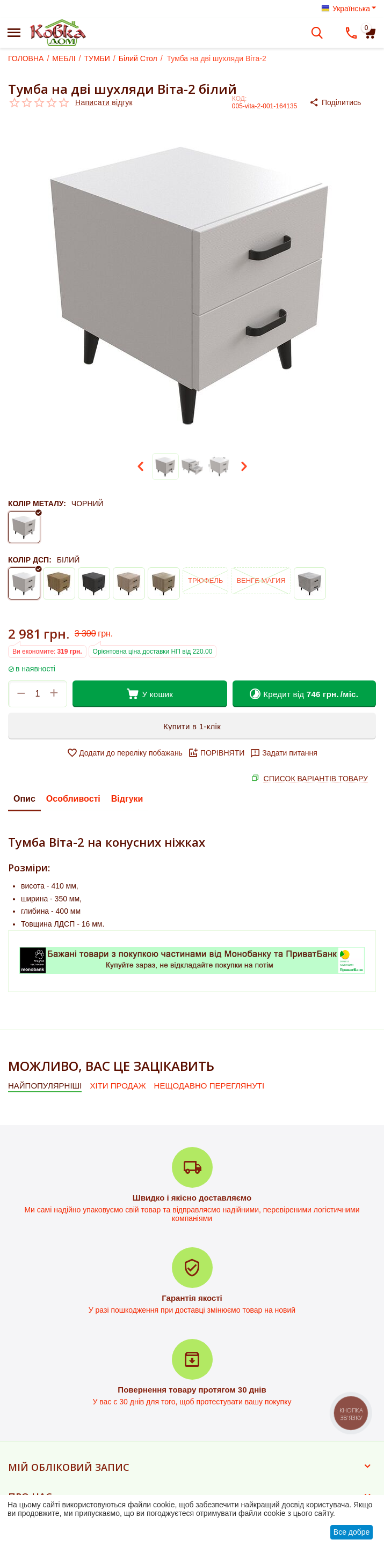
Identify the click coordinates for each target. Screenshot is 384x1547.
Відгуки (127, 798)
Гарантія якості (192, 1297)
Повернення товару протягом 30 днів (192, 1389)
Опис (24, 798)
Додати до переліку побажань (125, 752)
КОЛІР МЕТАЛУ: (37, 503)
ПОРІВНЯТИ (216, 752)
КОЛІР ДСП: (30, 560)
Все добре (352, 1532)
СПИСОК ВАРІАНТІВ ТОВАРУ (316, 778)
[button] (342, 102)
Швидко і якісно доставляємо (192, 1197)
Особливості (73, 798)
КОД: (239, 98)
